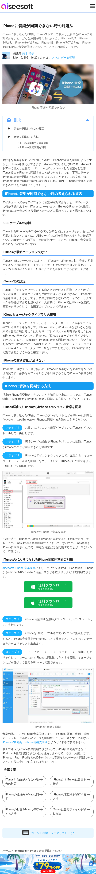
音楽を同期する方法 (26, 136)
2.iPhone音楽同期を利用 (33, 147)
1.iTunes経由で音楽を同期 (34, 143)
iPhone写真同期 (12, 742)
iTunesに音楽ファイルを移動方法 (69, 811)
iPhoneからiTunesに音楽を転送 (69, 781)
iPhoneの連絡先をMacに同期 (22, 796)
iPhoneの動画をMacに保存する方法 (22, 811)
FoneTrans (20, 850)
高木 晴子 (28, 53)
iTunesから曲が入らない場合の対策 (22, 781)
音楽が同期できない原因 (29, 128)
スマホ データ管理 (63, 57)
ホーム (6, 850)
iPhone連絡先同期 (36, 742)
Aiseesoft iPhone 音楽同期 (18, 568)
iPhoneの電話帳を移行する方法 (69, 796)
